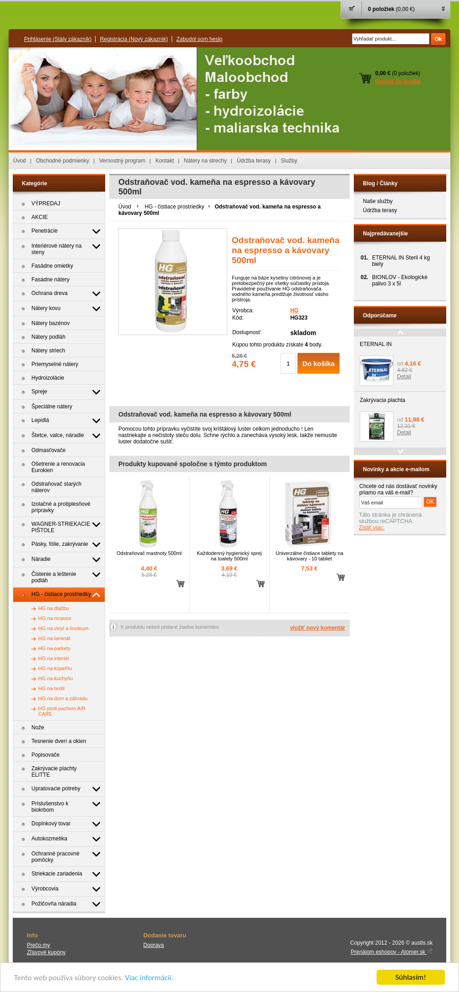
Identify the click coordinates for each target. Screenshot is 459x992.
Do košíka (318, 363)
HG (294, 310)
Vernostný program (122, 161)
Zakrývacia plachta (382, 400)
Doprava (153, 945)
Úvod (19, 161)
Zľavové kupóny (46, 952)
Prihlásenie (58, 39)
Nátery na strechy (205, 161)
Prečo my (38, 945)
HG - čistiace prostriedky (174, 206)
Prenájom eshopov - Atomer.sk (392, 952)
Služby (289, 161)
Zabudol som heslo (199, 39)
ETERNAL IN (376, 344)
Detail (404, 376)
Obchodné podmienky (62, 161)
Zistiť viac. (372, 527)
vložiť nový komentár (317, 628)
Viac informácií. (149, 978)
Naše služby (378, 201)
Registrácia (134, 39)
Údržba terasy (254, 161)
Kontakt (164, 161)
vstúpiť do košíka (398, 81)
